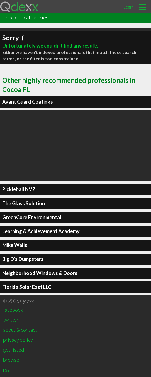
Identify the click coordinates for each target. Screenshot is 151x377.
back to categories (27, 17)
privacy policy (18, 340)
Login (128, 6)
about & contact (20, 330)
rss (6, 370)
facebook (13, 310)
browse (11, 360)
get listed (13, 350)
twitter (11, 320)
